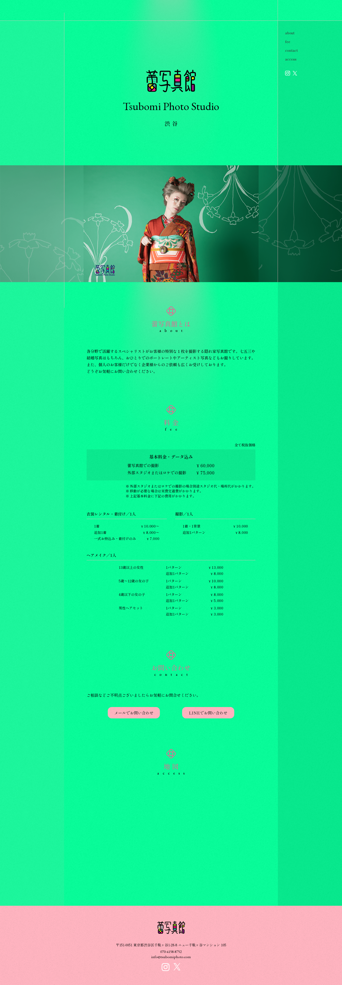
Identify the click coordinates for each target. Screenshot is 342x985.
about (289, 32)
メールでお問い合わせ (134, 713)
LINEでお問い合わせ (208, 713)
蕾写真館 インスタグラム (287, 73)
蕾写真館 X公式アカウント (295, 73)
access (290, 59)
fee (287, 41)
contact (291, 50)
